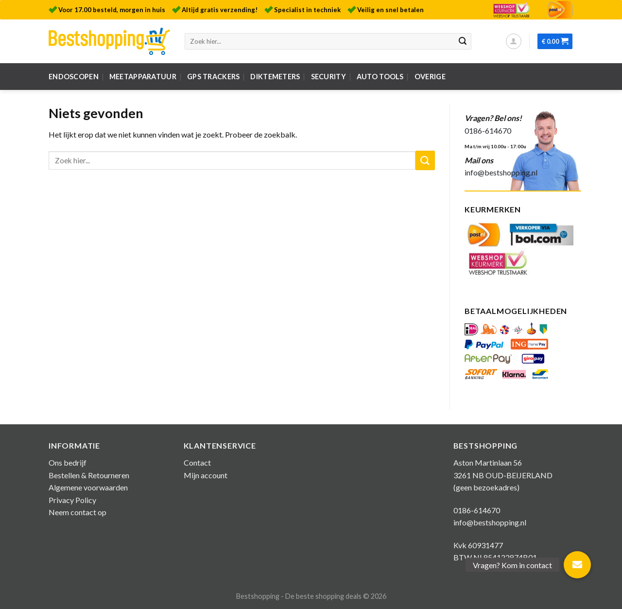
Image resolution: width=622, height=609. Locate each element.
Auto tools (380, 76)
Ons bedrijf (67, 462)
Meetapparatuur (142, 76)
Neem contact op (77, 512)
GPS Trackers (213, 76)
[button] (577, 564)
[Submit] (462, 41)
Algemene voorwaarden (88, 487)
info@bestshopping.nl (501, 172)
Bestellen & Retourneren (89, 475)
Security (328, 76)
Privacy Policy (72, 500)
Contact (197, 462)
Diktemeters (275, 76)
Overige (430, 76)
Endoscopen (74, 76)
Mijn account (205, 475)
